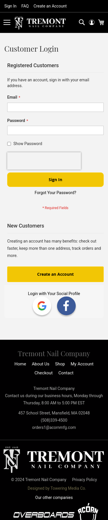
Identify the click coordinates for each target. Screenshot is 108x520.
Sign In (10, 6)
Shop (60, 364)
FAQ (25, 6)
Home (20, 364)
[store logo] (40, 23)
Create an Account (50, 6)
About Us (40, 364)
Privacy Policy (84, 479)
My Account (82, 364)
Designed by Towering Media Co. (57, 488)
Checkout (44, 373)
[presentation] (44, 161)
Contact (65, 373)
